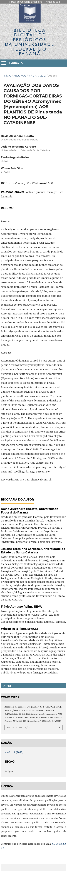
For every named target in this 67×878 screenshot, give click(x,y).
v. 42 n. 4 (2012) (37, 75)
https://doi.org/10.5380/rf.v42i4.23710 (30, 183)
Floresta (16, 62)
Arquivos (20, 75)
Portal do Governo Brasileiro (25, 1)
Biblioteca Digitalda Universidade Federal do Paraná (29, 42)
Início (7, 75)
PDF (9, 685)
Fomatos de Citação (18, 727)
